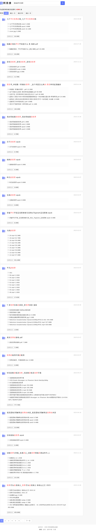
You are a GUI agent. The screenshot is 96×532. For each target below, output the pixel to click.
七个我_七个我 (21, 19)
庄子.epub (13, 142)
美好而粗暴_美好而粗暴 (21, 117)
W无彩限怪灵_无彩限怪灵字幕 (24, 373)
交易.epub (13, 195)
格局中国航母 (16, 355)
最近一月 (12, 13)
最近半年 (20, 13)
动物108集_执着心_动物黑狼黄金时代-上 (28, 453)
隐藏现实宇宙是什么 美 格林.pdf (22, 44)
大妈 (11, 230)
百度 (54, 529)
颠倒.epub (13, 160)
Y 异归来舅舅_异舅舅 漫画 (22, 305)
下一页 (28, 520)
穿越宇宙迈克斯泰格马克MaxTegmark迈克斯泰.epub (29, 213)
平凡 (11, 268)
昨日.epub (13, 177)
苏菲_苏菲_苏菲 (21, 62)
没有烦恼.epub (15, 435)
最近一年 (28, 13)
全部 (6, 13)
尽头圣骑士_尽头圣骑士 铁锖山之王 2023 (28, 485)
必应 (44, 529)
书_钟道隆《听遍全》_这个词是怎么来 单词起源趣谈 (34, 84)
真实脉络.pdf (14, 337)
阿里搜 (50, 527)
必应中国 (49, 529)
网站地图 (55, 527)
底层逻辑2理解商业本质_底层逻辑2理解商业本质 (31, 412)
